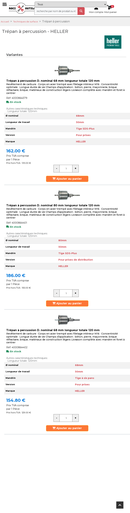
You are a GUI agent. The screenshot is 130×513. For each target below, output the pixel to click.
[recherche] (56, 11)
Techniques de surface (25, 21)
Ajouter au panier (67, 178)
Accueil (5, 21)
